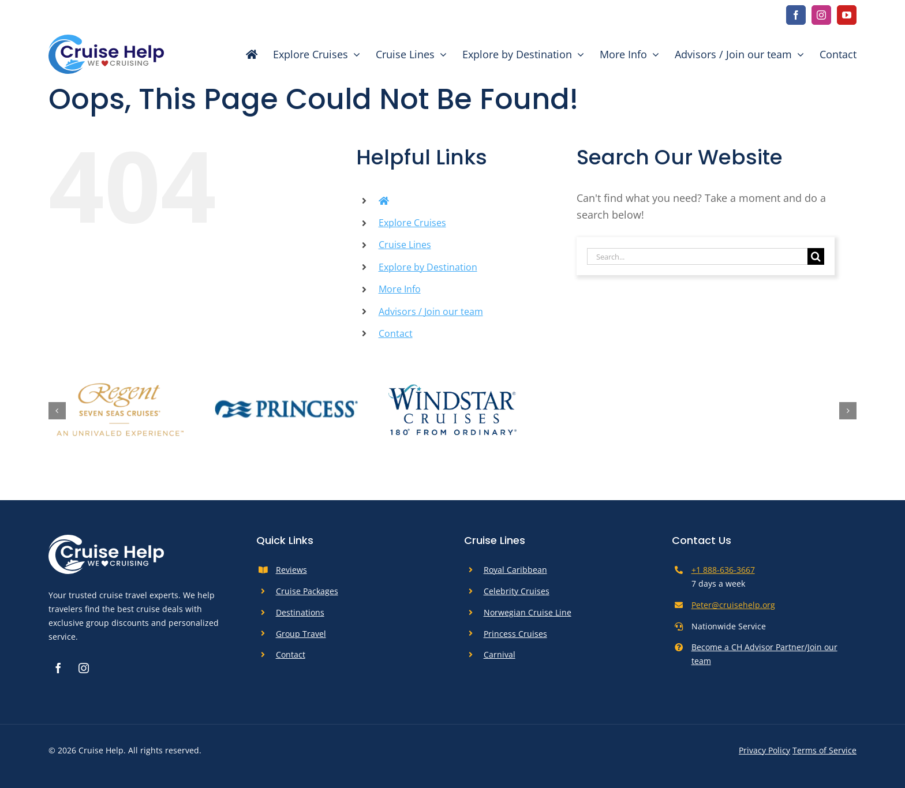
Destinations (300, 612)
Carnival (499, 654)
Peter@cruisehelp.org (733, 604)
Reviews (291, 569)
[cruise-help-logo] (106, 40)
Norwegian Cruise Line (527, 612)
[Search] (815, 256)
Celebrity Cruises (516, 591)
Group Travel (301, 633)
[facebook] (796, 15)
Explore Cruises (412, 222)
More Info (400, 289)
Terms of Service (824, 750)
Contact (396, 333)
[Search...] (697, 256)
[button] (57, 410)
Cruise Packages (307, 591)
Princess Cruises (515, 633)
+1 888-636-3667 (723, 569)
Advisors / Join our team (431, 311)
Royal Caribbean (515, 569)
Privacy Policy (764, 750)
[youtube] (847, 15)
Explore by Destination (428, 267)
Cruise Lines (405, 244)
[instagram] (821, 15)
